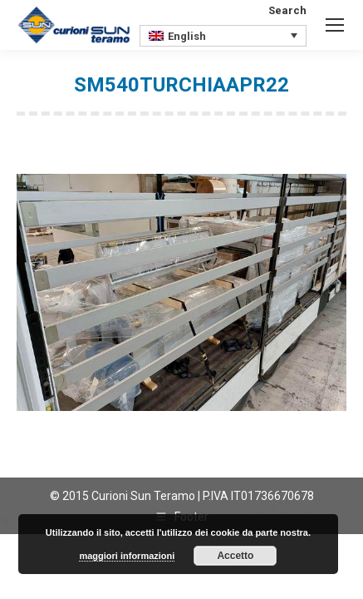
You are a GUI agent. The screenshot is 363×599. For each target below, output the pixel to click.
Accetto (235, 556)
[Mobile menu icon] (334, 25)
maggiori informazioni (126, 556)
